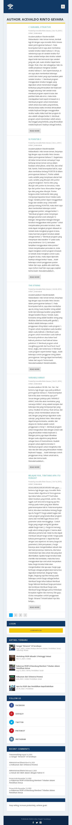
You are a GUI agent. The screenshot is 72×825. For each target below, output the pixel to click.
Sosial (59, 648)
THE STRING (34, 285)
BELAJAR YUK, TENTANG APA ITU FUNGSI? (44, 476)
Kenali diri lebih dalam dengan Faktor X (27, 773)
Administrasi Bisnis (17, 762)
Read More (35, 131)
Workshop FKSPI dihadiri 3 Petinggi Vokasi (33, 656)
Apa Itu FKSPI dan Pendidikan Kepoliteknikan (34, 686)
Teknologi (19, 650)
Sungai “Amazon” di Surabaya (28, 646)
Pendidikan (52, 648)
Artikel (30, 33)
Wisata (26, 650)
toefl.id (22, 807)
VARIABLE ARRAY (36, 377)
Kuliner (45, 648)
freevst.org (13, 807)
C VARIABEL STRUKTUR (39, 27)
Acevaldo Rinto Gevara (43, 31)
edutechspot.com (55, 805)
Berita (29, 671)
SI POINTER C (34, 139)
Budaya (33, 648)
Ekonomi (39, 648)
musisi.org (29, 807)
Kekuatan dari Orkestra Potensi (29, 677)
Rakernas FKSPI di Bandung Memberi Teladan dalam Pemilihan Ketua (38, 667)
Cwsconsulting (15, 754)
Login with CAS (36, 630)
